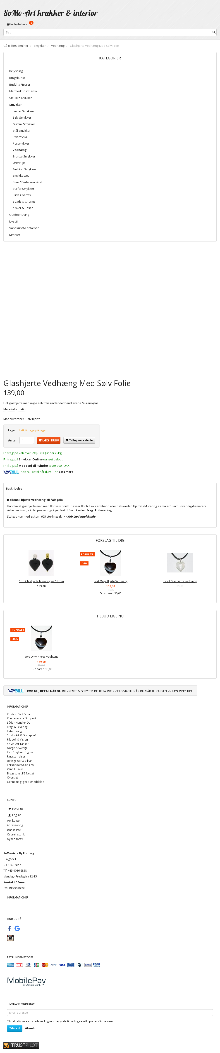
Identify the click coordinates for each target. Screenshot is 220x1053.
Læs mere (66, 472)
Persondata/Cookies (20, 765)
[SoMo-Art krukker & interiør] (50, 13)
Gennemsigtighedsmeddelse (25, 781)
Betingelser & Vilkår (19, 760)
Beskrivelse (14, 488)
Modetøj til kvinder (33, 466)
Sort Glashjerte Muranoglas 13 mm (41, 581)
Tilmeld (14, 1028)
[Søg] (214, 32)
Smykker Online (31, 459)
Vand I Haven (15, 769)
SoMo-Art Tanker (18, 744)
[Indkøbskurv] (110, 24)
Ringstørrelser (16, 756)
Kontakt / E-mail (14, 882)
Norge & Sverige (17, 748)
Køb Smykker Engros (20, 752)
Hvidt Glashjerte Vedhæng (180, 581)
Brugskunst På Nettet (20, 773)
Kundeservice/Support (21, 718)
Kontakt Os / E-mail (19, 714)
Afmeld (30, 1028)
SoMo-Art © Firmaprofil (22, 735)
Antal (12, 440)
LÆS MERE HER (182, 691)
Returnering (14, 731)
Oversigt (12, 777)
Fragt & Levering (17, 727)
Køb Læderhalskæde (81, 516)
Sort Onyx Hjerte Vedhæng (110, 581)
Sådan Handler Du (18, 722)
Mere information (15, 409)
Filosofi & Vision (17, 739)
